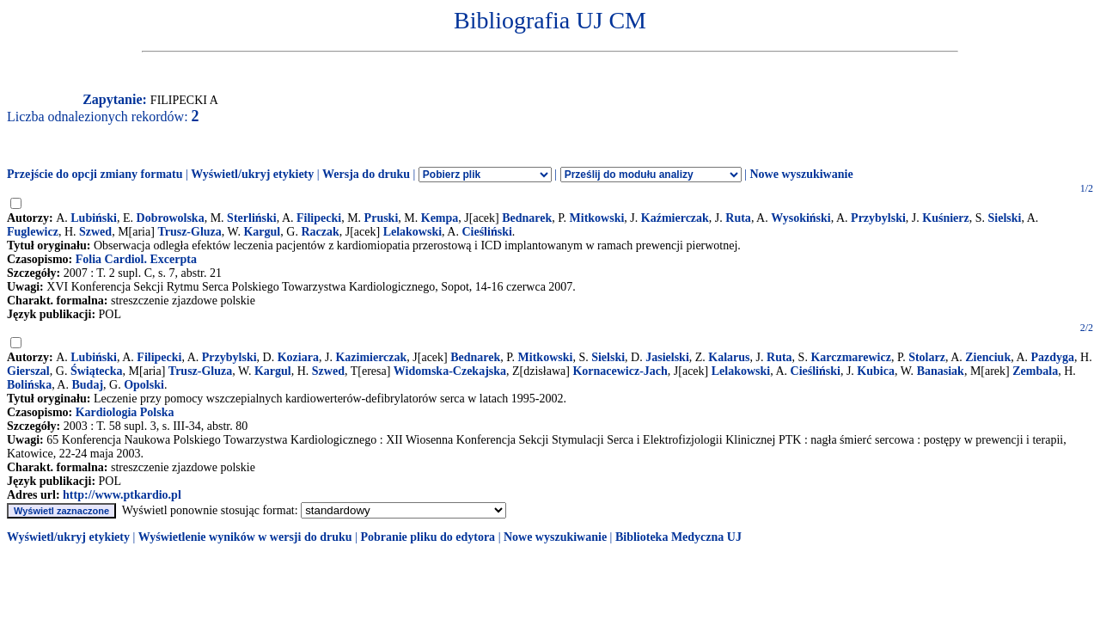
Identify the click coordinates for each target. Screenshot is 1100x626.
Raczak (320, 231)
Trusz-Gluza (189, 231)
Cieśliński (486, 231)
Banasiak (940, 371)
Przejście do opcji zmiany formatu (95, 174)
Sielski (1005, 218)
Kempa (440, 218)
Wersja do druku (366, 174)
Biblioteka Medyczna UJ (678, 537)
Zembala (1035, 371)
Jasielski (667, 357)
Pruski (381, 218)
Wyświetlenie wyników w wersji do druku (245, 537)
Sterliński (252, 218)
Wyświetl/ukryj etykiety (252, 174)
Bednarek (527, 218)
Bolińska (29, 384)
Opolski (144, 384)
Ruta (738, 218)
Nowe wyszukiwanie (800, 174)
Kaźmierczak (675, 218)
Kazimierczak (370, 357)
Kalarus (728, 357)
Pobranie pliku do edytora (427, 537)
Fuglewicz (32, 231)
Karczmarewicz (850, 357)
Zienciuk (988, 357)
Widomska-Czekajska (450, 371)
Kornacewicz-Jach (619, 371)
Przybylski (878, 218)
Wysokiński (801, 218)
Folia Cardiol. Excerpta (136, 259)
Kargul (261, 231)
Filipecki (318, 218)
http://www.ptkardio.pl (122, 494)
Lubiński (93, 218)
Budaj (87, 384)
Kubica (876, 371)
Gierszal (28, 371)
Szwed (95, 231)
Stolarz (926, 357)
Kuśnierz (945, 218)
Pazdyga (1053, 357)
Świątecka (96, 371)
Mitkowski (597, 218)
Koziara (298, 357)
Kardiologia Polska (125, 412)
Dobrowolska (171, 218)
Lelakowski (412, 231)
